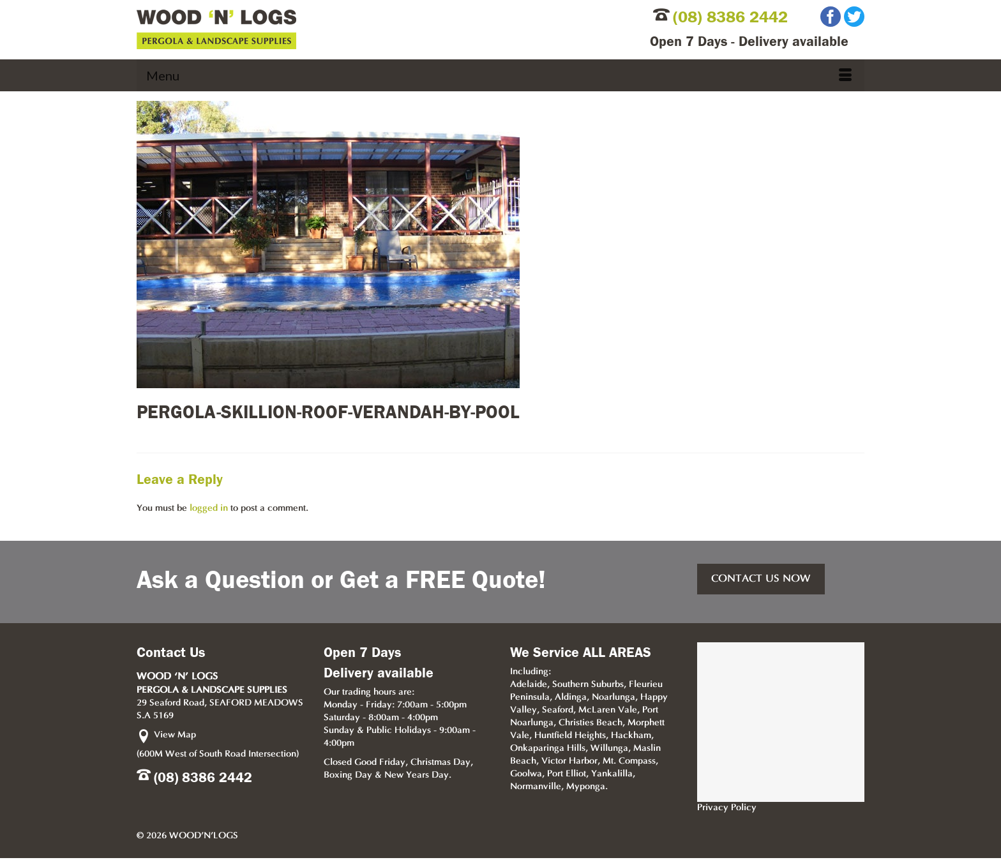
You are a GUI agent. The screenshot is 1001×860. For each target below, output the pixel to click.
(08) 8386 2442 (730, 17)
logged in (209, 508)
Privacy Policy (726, 808)
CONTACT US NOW (761, 579)
